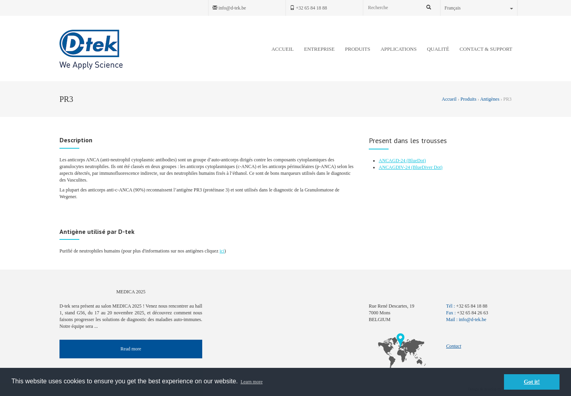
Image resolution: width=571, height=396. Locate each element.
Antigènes (490, 99)
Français (479, 8)
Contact (453, 346)
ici (222, 251)
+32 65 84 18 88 (308, 8)
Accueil (450, 99)
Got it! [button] (532, 382)
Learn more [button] (252, 382)
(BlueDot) (416, 160)
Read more (131, 349)
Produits (468, 99)
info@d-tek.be (229, 8)
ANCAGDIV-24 (395, 167)
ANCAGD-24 (392, 160)
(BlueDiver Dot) (427, 167)
